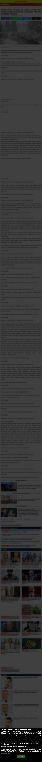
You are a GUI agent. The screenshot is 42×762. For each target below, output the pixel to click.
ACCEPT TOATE (21, 756)
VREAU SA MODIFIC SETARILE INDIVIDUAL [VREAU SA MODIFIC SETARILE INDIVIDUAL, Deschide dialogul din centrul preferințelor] (21, 759)
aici (35, 740)
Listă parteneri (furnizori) (5, 753)
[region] (21, 745)
